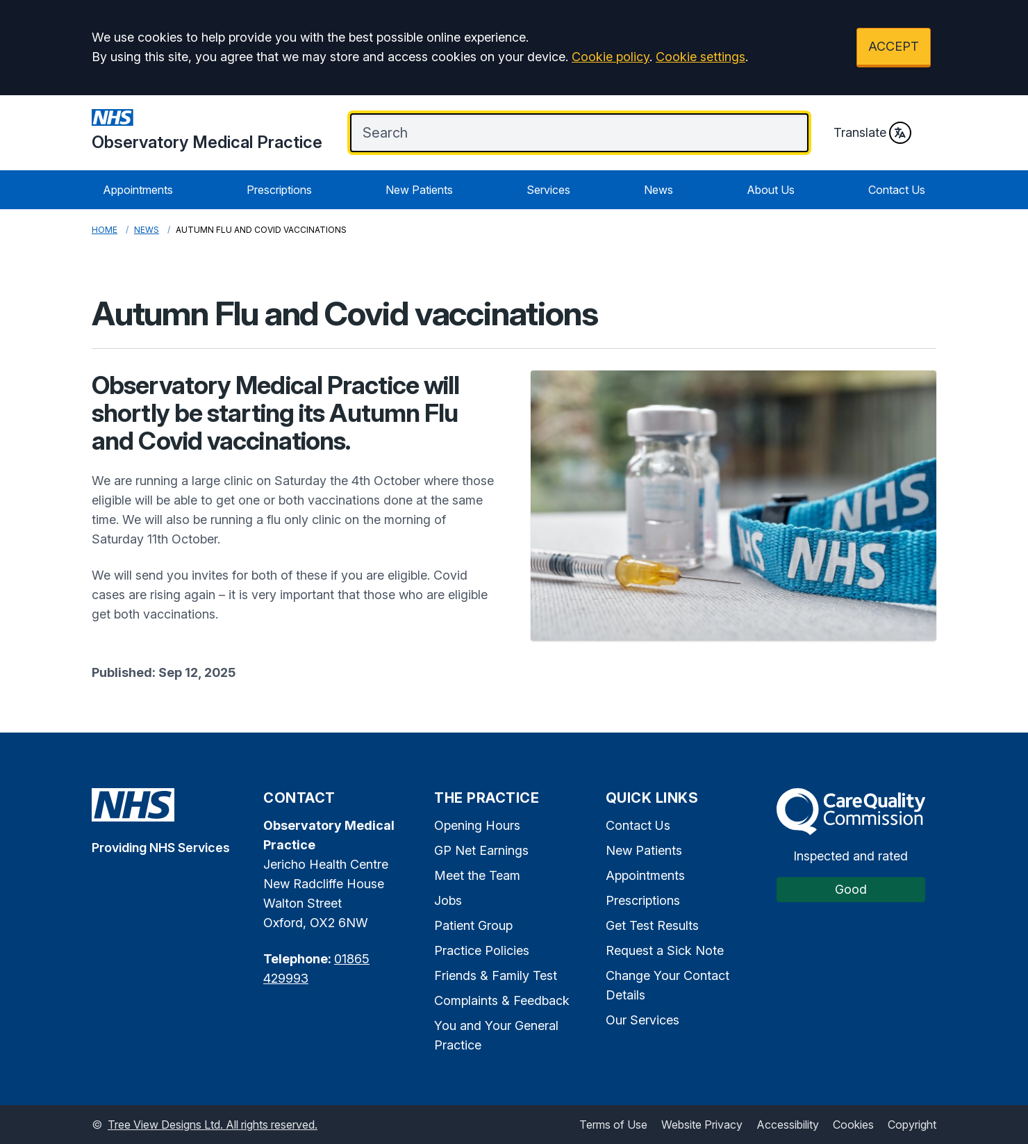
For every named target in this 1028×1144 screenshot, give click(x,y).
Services (548, 190)
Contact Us (896, 190)
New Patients (419, 190)
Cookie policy (610, 56)
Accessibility (787, 1124)
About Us (771, 190)
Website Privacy (702, 1124)
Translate (872, 133)
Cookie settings (700, 56)
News (658, 190)
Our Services (642, 1020)
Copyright (912, 1124)
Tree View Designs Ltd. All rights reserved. (212, 1124)
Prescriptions (279, 190)
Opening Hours (477, 825)
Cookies (853, 1124)
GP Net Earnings (481, 850)
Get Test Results (652, 925)
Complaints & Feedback (502, 1000)
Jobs (448, 900)
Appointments (138, 190)
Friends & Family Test (495, 975)
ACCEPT (893, 46)
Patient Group (473, 925)
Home (104, 229)
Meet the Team (477, 875)
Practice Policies (481, 950)
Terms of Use (613, 1124)
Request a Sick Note (665, 950)
